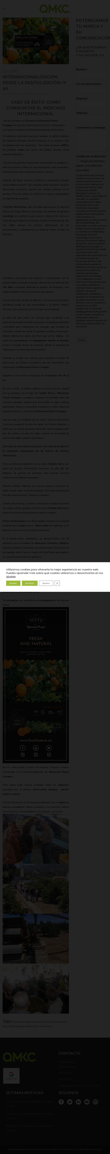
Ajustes (46, 583)
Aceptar (13, 583)
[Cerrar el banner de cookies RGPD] (57, 583)
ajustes (11, 576)
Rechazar (29, 583)
